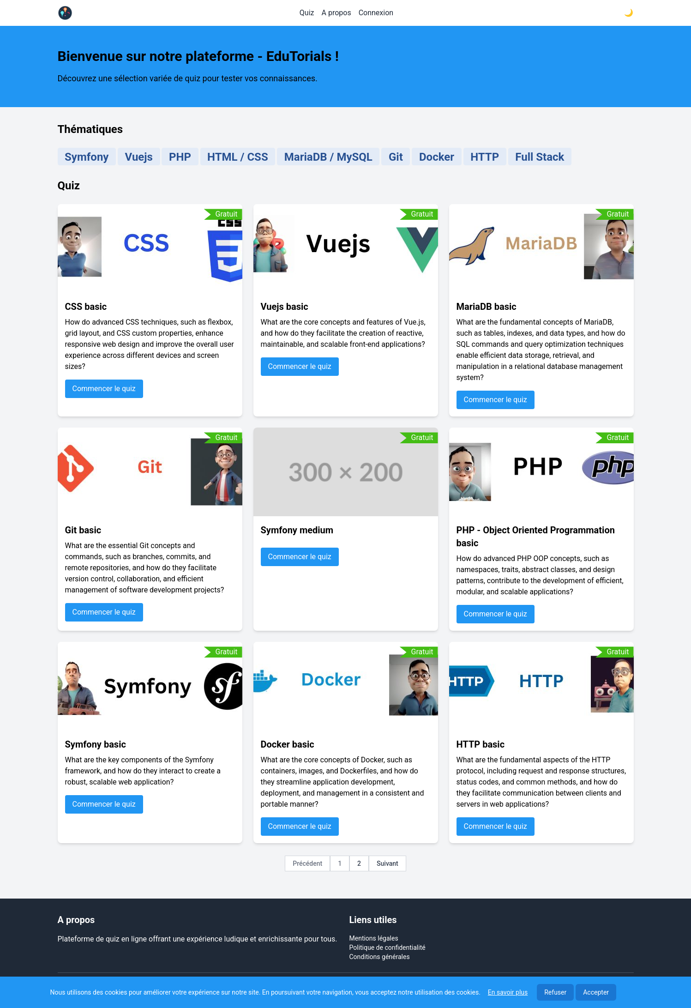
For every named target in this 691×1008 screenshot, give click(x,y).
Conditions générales (379, 956)
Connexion (376, 12)
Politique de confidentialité (387, 947)
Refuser (555, 992)
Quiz (307, 12)
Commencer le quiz (104, 388)
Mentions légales (373, 938)
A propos (336, 12)
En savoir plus (508, 992)
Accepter (596, 992)
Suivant (387, 863)
